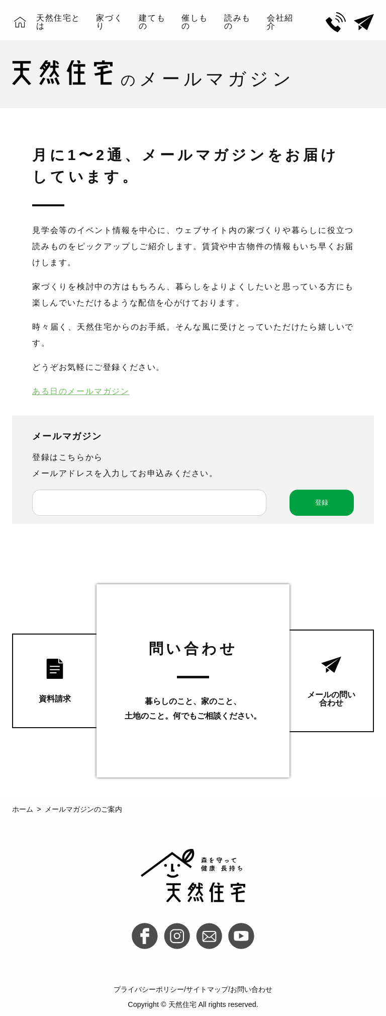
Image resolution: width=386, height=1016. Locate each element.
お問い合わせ (251, 989)
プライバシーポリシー (149, 989)
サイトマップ (207, 989)
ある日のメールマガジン (81, 391)
